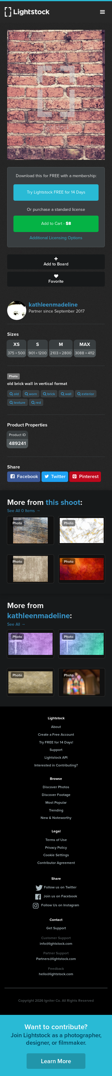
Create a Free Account (56, 734)
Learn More (56, 1061)
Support (56, 749)
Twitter (55, 476)
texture (17, 402)
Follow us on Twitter (60, 887)
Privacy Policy (56, 847)
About (56, 726)
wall (66, 393)
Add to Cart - (56, 223)
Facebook (24, 476)
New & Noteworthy (56, 817)
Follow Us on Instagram (60, 905)
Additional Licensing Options (56, 238)
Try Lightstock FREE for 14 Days (56, 192)
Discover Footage (56, 794)
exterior (85, 393)
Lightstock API (56, 757)
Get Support (56, 927)
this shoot (63, 502)
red (36, 402)
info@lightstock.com (56, 943)
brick (49, 393)
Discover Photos (56, 786)
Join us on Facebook (60, 896)
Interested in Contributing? (56, 765)
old (14, 393)
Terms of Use (56, 839)
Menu (102, 12)
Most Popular (56, 802)
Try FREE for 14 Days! (56, 742)
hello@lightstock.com (56, 973)
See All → (16, 624)
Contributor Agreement (56, 862)
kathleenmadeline (53, 304)
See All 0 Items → (23, 511)
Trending (56, 810)
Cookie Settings (56, 854)
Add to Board (56, 262)
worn (31, 393)
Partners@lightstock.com (56, 958)
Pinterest (85, 476)
